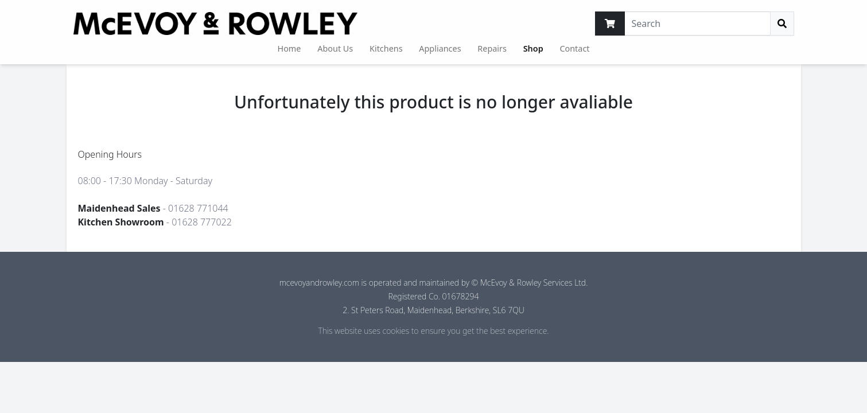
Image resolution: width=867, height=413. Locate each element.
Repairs (492, 48)
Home (289, 48)
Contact (574, 48)
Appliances (440, 48)
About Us (335, 48)
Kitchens (386, 48)
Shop (533, 48)
